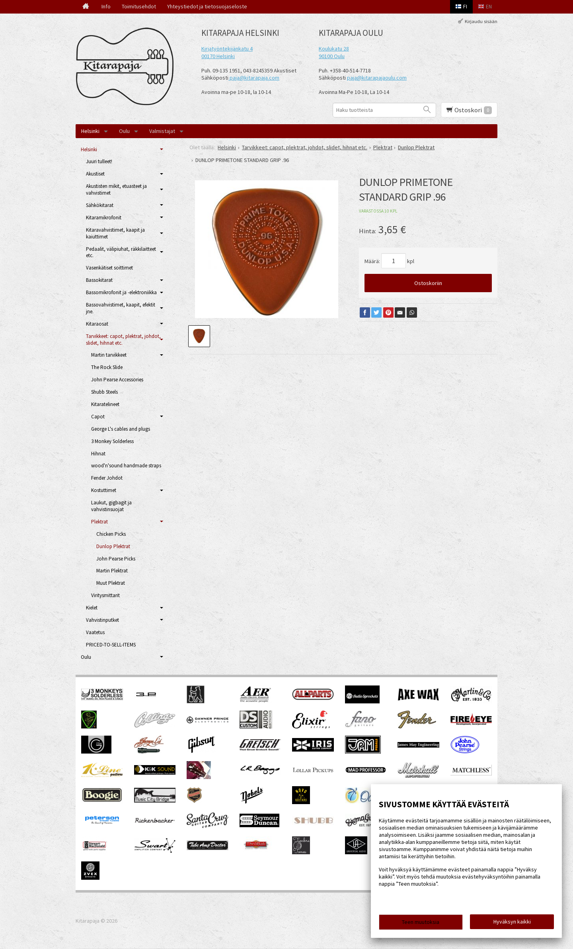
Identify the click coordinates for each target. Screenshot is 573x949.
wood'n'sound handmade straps (126, 465)
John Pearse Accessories (117, 379)
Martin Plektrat (112, 570)
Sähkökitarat (99, 205)
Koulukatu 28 (334, 48)
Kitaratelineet (105, 404)
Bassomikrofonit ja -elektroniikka (121, 292)
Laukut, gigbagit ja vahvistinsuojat (111, 506)
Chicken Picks (111, 534)
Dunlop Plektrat (113, 546)
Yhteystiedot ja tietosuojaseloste (207, 6)
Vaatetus (95, 632)
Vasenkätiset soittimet (109, 267)
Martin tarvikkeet (109, 354)
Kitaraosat (97, 323)
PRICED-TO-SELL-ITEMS (111, 644)
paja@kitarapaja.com (254, 77)
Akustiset (95, 173)
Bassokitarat (99, 280)
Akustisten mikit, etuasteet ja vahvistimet (116, 189)
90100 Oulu (332, 56)
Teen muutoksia (420, 922)
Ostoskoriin (428, 283)
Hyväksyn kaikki (512, 921)
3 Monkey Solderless (112, 441)
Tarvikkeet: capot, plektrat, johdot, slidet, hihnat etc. (123, 339)
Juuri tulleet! (99, 161)
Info (106, 6)
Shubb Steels (104, 392)
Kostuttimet (103, 490)
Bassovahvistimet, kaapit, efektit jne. (120, 308)
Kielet (91, 607)
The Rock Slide (107, 367)
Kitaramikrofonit (103, 217)
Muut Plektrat (110, 583)
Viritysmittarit (105, 595)
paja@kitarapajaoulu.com (377, 77)
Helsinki (90, 131)
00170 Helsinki (218, 56)
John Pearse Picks (115, 558)
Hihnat (98, 453)
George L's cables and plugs (120, 429)
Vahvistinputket (102, 620)
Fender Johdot (107, 477)
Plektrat (99, 521)
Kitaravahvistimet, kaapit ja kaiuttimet (115, 233)
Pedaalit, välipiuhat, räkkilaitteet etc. (121, 252)
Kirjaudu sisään (481, 21)
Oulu (124, 131)
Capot (98, 416)
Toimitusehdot (139, 6)
